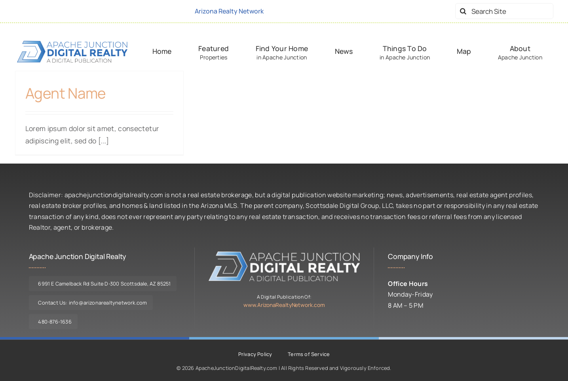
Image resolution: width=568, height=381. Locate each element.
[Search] (463, 11)
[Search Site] (504, 11)
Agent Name (65, 93)
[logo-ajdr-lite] (284, 254)
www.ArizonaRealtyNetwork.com (284, 305)
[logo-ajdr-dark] (72, 44)
